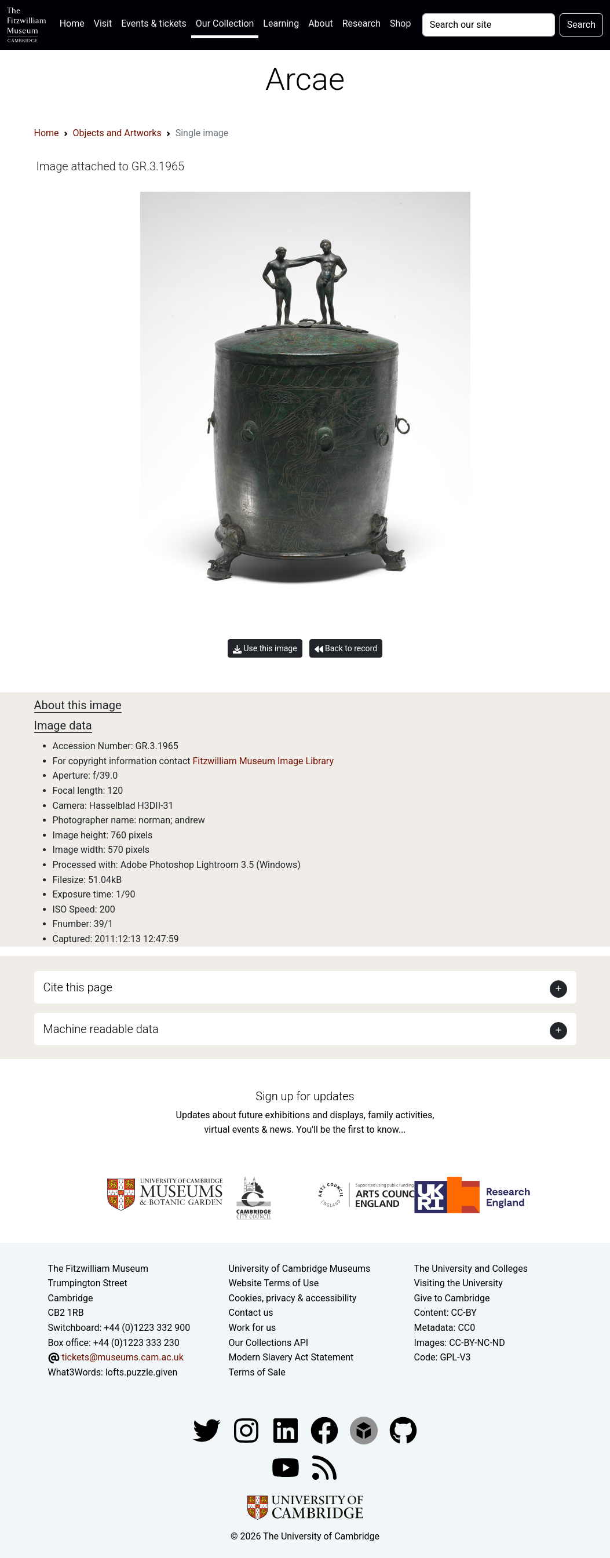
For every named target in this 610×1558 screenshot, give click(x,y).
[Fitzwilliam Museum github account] (403, 1430)
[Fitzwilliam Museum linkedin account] (325, 1430)
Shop (400, 23)
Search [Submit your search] (581, 24)
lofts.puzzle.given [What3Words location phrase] (141, 1372)
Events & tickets (154, 23)
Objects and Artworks (117, 132)
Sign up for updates (304, 1096)
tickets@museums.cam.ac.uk (122, 1357)
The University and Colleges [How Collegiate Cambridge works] (470, 1268)
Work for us (252, 1327)
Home (74, 22)
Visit (103, 23)
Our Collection (225, 23)
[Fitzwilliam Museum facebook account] (286, 1430)
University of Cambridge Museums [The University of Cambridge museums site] (300, 1268)
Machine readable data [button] (101, 1029)
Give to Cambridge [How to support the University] (452, 1298)
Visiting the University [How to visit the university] (458, 1283)
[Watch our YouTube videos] (286, 1467)
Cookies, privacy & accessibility (293, 1298)
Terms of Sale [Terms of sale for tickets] (257, 1372)
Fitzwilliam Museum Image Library (263, 761)
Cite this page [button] (77, 987)
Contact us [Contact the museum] (251, 1312)
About (320, 23)
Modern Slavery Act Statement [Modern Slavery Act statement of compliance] (291, 1357)
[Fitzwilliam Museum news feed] (324, 1467)
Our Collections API (269, 1342)
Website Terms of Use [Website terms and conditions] (274, 1283)
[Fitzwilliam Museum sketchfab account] (365, 1430)
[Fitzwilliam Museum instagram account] (247, 1430)
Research (361, 23)
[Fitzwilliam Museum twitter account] (208, 1430)
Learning (281, 23)
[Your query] (488, 25)
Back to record (346, 649)
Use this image (265, 649)
